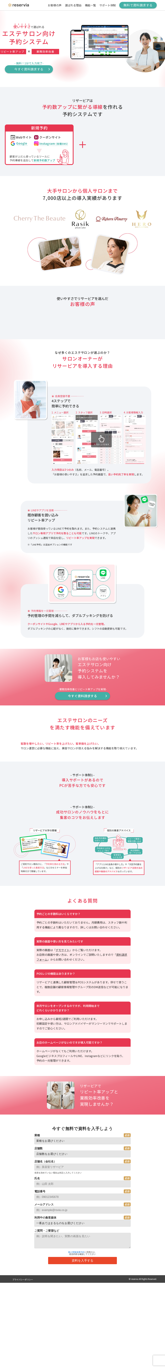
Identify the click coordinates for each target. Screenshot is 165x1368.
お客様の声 (55, 5)
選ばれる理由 (73, 5)
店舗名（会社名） (45, 1342)
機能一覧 (90, 5)
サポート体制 (107, 5)
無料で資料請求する (138, 5)
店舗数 (38, 1329)
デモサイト (62, 1131)
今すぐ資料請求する (28, 69)
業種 (37, 1316)
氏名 (37, 1359)
